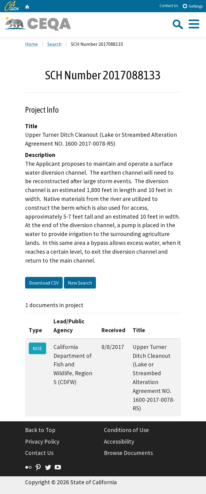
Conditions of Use (126, 430)
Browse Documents (128, 452)
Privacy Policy (42, 441)
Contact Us (169, 5)
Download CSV (44, 283)
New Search (80, 283)
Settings (192, 6)
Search (54, 44)
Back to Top (40, 430)
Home (31, 44)
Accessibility (119, 441)
